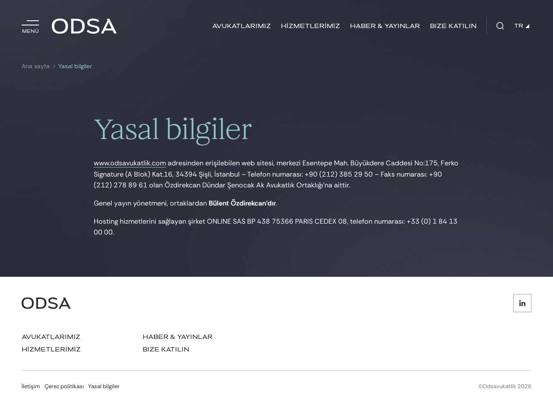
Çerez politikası (64, 386)
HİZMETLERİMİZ (310, 26)
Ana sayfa (36, 66)
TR (521, 26)
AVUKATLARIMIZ (241, 26)
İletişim (31, 386)
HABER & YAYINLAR (385, 26)
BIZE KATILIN (453, 26)
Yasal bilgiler (75, 66)
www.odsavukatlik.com (130, 163)
